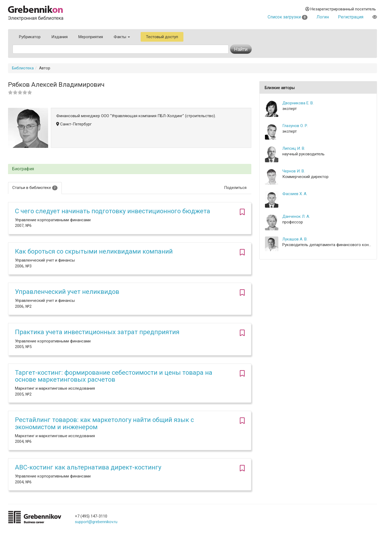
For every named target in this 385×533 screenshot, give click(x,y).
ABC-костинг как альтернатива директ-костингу (88, 467)
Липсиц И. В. (293, 148)
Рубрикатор (30, 36)
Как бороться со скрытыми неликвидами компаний (94, 251)
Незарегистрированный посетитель (340, 9)
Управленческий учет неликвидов (67, 291)
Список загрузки (287, 16)
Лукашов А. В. (294, 239)
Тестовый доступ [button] (162, 36)
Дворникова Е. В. (298, 103)
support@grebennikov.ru (96, 521)
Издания (59, 36)
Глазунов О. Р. (295, 125)
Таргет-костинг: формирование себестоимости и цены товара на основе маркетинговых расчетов (113, 376)
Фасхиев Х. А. (294, 193)
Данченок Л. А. (296, 216)
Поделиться (235, 187)
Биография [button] (23, 169)
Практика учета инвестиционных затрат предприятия (97, 332)
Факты (122, 36)
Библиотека (23, 68)
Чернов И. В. (293, 171)
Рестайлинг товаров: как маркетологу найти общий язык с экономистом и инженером (104, 423)
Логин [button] (323, 16)
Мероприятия (90, 36)
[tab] (129, 169)
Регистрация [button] (350, 16)
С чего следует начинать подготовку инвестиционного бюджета (112, 211)
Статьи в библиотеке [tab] (34, 187)
